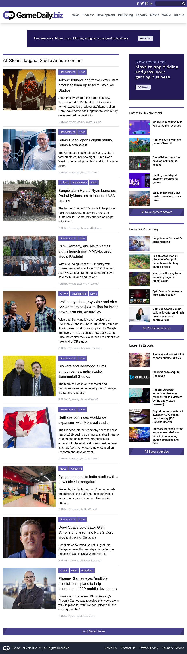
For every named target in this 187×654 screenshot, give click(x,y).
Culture (179, 16)
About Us (110, 648)
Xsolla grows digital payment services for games (165, 179)
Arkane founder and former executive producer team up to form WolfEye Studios (88, 85)
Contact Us (128, 648)
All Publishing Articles (157, 328)
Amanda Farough (92, 122)
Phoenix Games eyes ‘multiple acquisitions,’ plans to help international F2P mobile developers (87, 583)
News (76, 16)
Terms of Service (173, 648)
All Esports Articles (157, 451)
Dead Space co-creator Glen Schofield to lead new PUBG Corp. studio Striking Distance (86, 532)
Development (106, 16)
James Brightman (92, 228)
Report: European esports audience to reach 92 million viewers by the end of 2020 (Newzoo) (167, 397)
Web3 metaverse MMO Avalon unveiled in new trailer (167, 196)
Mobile (166, 16)
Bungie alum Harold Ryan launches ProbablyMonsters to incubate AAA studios (87, 196)
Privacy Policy (149, 648)
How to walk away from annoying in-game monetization (167, 277)
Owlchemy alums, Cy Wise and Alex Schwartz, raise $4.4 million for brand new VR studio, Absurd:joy (88, 307)
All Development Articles (157, 212)
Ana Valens (89, 616)
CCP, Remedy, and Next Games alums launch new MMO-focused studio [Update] (85, 251)
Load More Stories (94, 631)
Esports (141, 16)
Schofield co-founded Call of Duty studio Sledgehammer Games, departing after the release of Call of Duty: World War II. (86, 549)
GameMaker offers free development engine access (166, 161)
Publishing (125, 16)
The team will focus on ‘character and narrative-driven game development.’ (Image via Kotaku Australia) (87, 388)
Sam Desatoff (90, 399)
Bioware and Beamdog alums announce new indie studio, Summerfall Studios (82, 371)
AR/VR (154, 16)
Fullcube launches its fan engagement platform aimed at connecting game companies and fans (168, 436)
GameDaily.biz (22, 648)
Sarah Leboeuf (91, 172)
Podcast (88, 16)
